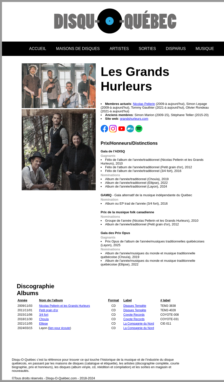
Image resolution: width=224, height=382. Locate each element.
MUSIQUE (205, 49)
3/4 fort (43, 314)
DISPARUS (176, 49)
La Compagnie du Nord (138, 323)
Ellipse (43, 323)
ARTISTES (119, 49)
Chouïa (44, 319)
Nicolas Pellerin (144, 104)
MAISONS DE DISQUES (78, 49)
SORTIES (147, 49)
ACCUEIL (37, 49)
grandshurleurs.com (134, 118)
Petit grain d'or (48, 310)
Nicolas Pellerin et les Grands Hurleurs (64, 306)
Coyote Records (134, 314)
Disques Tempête (134, 306)
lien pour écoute (59, 328)
